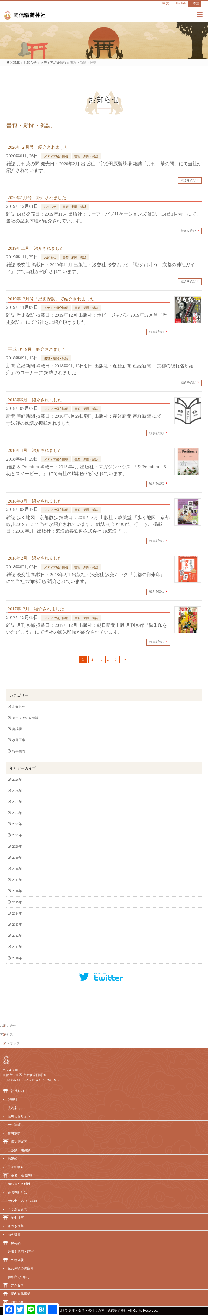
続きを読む (188, 180)
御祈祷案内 (19, 1141)
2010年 (17, 958)
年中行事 (17, 1218)
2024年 (17, 802)
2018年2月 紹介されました (35, 558)
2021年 (17, 835)
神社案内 (17, 1091)
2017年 (17, 880)
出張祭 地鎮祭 (19, 1150)
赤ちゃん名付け (19, 1184)
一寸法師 (14, 1125)
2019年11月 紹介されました (36, 248)
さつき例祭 (16, 1226)
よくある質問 (17, 1209)
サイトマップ (10, 1043)
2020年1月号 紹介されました (37, 197)
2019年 (17, 858)
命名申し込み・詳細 (22, 1201)
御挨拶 (17, 729)
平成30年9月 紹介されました (37, 349)
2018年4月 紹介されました (35, 450)
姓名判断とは (17, 1192)
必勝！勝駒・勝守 (21, 1251)
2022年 (17, 824)
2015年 (17, 902)
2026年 (17, 780)
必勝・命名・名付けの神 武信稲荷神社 (98, 1310)
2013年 (17, 924)
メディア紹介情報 (56, 156)
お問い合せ (8, 1025)
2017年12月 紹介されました (36, 609)
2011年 (17, 947)
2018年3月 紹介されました (35, 501)
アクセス (6, 1034)
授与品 (16, 1243)
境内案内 (14, 1108)
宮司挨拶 (14, 1133)
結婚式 (12, 1159)
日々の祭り (16, 1167)
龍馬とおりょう (19, 1116)
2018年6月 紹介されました (35, 400)
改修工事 (18, 740)
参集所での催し (19, 1277)
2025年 (17, 791)
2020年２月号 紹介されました (38, 147)
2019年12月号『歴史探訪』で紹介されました (51, 299)
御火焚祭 (14, 1235)
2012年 (17, 936)
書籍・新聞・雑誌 (86, 156)
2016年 (17, 891)
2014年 (17, 913)
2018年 (17, 869)
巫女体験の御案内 (21, 1268)
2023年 (17, 813)
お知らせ (50, 206)
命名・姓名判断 (22, 1175)
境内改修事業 (20, 1294)
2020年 (17, 846)
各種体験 (17, 1260)
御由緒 (12, 1099)
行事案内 (18, 751)
